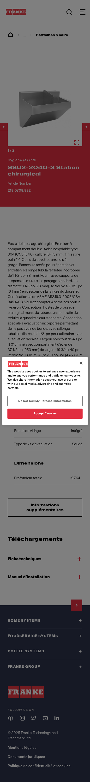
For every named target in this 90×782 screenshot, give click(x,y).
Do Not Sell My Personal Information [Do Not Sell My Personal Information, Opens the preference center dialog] (45, 400)
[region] (45, 391)
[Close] (81, 363)
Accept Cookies (45, 413)
